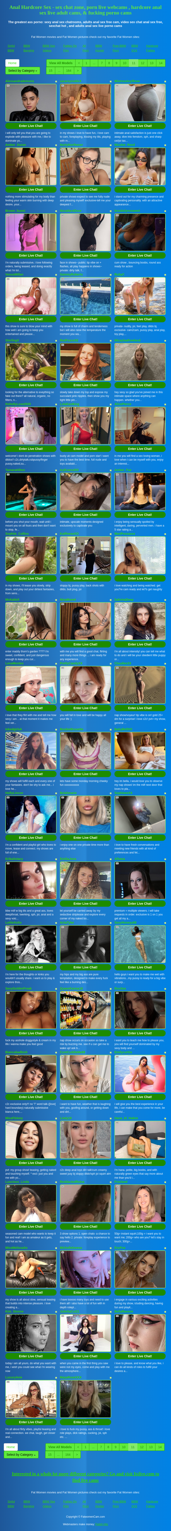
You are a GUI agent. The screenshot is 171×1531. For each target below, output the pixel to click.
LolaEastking (69, 404)
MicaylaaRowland (127, 340)
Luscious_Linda (17, 1182)
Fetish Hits (102, 1524)
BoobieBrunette (71, 729)
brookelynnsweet (127, 210)
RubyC (119, 274)
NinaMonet (68, 599)
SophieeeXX (123, 793)
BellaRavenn (123, 1311)
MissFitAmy (14, 1118)
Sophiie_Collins (17, 533)
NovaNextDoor (70, 210)
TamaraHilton (15, 470)
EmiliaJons (68, 859)
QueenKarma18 (71, 988)
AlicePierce (122, 404)
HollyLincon (14, 793)
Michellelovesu (71, 1247)
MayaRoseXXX (70, 1377)
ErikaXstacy (14, 859)
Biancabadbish (16, 1052)
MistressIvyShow (127, 81)
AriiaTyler (67, 922)
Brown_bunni (15, 210)
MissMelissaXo (16, 1247)
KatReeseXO (69, 533)
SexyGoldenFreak (18, 988)
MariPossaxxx (124, 533)
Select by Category (22, 70)
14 (161, 63)
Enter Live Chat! (31, 126)
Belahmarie (68, 793)
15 (51, 70)
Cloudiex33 (122, 663)
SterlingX (12, 340)
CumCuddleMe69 (72, 1052)
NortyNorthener (71, 145)
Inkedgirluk (13, 729)
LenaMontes (14, 663)
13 (152, 63)
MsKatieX (12, 599)
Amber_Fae (122, 470)
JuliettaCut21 (69, 1311)
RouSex (120, 988)
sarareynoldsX (70, 81)
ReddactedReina (72, 1182)
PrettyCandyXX (71, 663)
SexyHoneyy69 (125, 922)
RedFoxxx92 (69, 340)
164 (68, 70)
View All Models (61, 63)
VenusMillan (14, 274)
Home (12, 63)
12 (143, 63)
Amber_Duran (15, 145)
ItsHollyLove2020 (18, 404)
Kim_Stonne (14, 1311)
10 (124, 63)
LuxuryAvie (13, 1377)
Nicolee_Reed (124, 145)
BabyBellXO (123, 729)
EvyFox (120, 1247)
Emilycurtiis (123, 1052)
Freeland (120, 1182)
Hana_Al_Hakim (126, 1118)
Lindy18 (66, 1118)
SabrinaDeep (124, 599)
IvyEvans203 (69, 470)
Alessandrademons (19, 81)
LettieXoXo (13, 922)
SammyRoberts (71, 274)
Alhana (119, 859)
